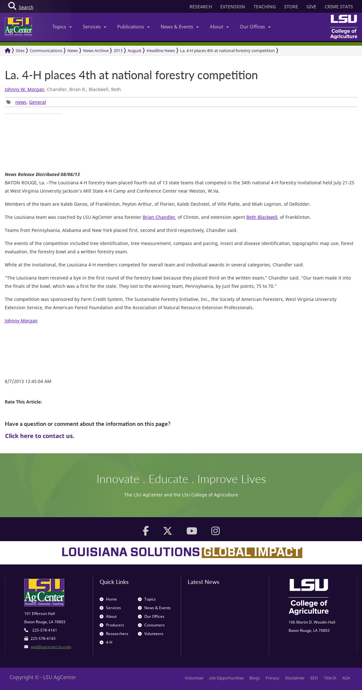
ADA (346, 678)
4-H (106, 642)
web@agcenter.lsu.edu (51, 646)
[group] (33, 113)
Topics (62, 26)
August (134, 50)
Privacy (272, 678)
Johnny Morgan (21, 321)
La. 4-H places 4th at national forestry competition (227, 50)
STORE (291, 7)
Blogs (254, 678)
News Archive (96, 50)
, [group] (26, 102)
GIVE (311, 7)
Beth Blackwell (261, 217)
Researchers (114, 633)
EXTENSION (232, 7)
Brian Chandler (159, 217)
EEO (314, 678)
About (219, 26)
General (37, 102)
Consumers (151, 625)
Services (94, 26)
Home (108, 599)
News (72, 50)
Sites (20, 50)
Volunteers (150, 633)
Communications (46, 50)
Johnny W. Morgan (24, 89)
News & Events (180, 26)
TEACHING (264, 7)
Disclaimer (295, 678)
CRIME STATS (339, 7)
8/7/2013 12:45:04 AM (28, 381)
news (20, 102)
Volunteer (194, 678)
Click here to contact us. (39, 436)
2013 (118, 50)
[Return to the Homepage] (8, 50)
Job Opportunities (226, 678)
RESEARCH (201, 7)
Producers (112, 625)
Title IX (330, 678)
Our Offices (255, 26)
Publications (133, 26)
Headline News (161, 50)
